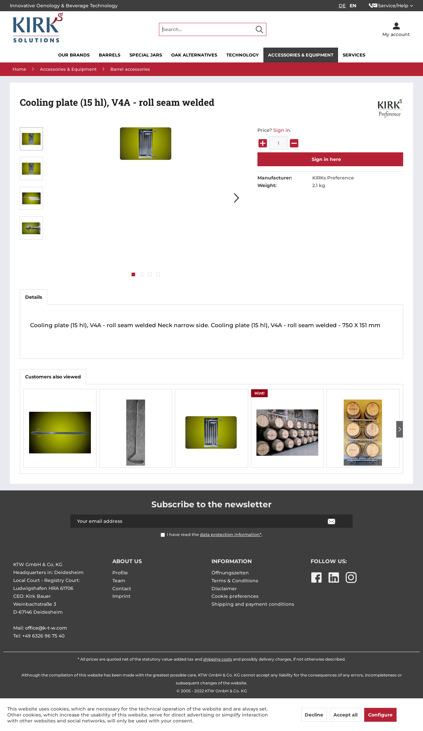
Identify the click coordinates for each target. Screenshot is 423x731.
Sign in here (326, 159)
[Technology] (242, 55)
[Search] (259, 29)
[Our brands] (74, 55)
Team (118, 581)
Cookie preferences (235, 596)
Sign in (281, 130)
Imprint (121, 596)
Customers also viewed (53, 377)
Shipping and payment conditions (253, 604)
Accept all (345, 715)
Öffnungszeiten (230, 573)
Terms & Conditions (235, 581)
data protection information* (230, 534)
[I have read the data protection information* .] (163, 535)
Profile (120, 573)
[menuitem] (212, 29)
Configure (380, 715)
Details (33, 297)
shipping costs (217, 659)
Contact (121, 589)
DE (342, 6)
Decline (314, 715)
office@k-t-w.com (46, 628)
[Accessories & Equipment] (300, 55)
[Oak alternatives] (194, 55)
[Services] (354, 55)
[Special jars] (146, 55)
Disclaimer (224, 589)
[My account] (396, 29)
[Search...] (212, 29)
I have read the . (214, 534)
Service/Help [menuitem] (388, 6)
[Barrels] (109, 55)
